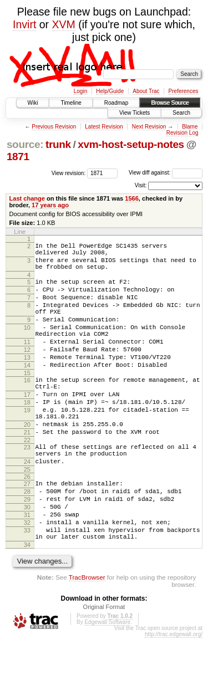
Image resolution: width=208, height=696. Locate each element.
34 (27, 603)
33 (27, 585)
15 (27, 399)
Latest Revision (104, 127)
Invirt (24, 24)
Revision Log (182, 133)
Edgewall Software (107, 680)
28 (27, 538)
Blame (189, 127)
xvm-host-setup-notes (131, 144)
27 (27, 528)
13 (27, 380)
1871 (18, 156)
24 (27, 504)
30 (27, 557)
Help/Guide (110, 91)
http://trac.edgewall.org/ (173, 692)
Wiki (33, 103)
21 (27, 470)
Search (181, 113)
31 (27, 566)
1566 (132, 198)
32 (27, 575)
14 (27, 390)
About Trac (146, 91)
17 (27, 424)
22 (27, 480)
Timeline (70, 103)
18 (27, 434)
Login (80, 91)
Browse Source (170, 103)
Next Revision (149, 127)
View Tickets (134, 113)
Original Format (104, 665)
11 (27, 362)
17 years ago (50, 205)
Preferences (184, 91)
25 (27, 514)
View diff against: (165, 173)
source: (25, 144)
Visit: (141, 185)
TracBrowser (87, 635)
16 (27, 406)
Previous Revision (54, 127)
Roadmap (116, 103)
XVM (63, 24)
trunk (58, 144)
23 (27, 487)
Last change (27, 198)
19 (27, 443)
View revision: (69, 173)
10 (27, 344)
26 (27, 521)
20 (27, 461)
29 (27, 547)
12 (27, 371)
